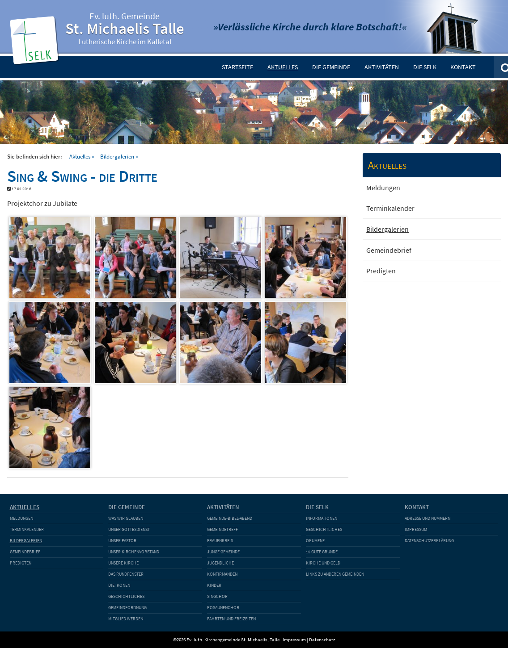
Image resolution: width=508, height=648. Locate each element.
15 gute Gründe (322, 552)
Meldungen (383, 187)
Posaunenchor (223, 607)
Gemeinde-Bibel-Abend (229, 518)
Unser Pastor (122, 540)
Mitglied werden (125, 619)
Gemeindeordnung (127, 607)
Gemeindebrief (388, 250)
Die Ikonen (119, 585)
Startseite (237, 67)
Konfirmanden (222, 574)
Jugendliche (220, 563)
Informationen (321, 518)
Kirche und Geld (323, 563)
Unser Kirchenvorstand (133, 552)
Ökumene (315, 540)
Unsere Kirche (123, 563)
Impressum (416, 529)
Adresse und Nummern (427, 518)
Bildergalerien (117, 156)
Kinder (214, 585)
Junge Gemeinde (223, 552)
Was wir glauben (125, 518)
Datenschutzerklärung (429, 540)
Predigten (381, 270)
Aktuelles (282, 67)
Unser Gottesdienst (129, 529)
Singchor (217, 596)
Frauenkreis (220, 540)
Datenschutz (322, 639)
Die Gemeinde (331, 67)
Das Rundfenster (126, 574)
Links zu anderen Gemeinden (335, 574)
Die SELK (424, 67)
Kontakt (463, 67)
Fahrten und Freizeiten (231, 619)
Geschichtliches (126, 596)
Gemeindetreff (222, 529)
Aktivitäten (381, 67)
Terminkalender (390, 208)
